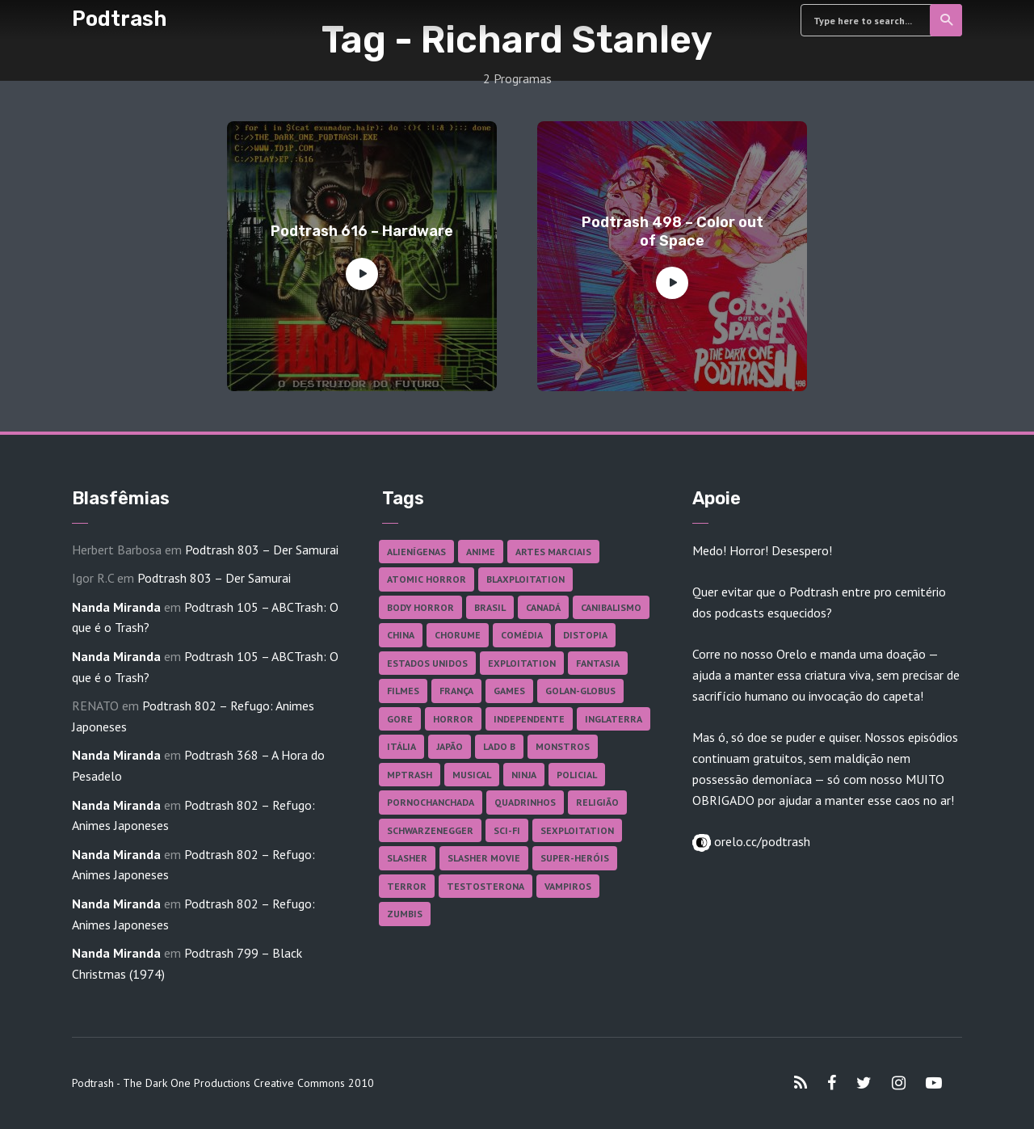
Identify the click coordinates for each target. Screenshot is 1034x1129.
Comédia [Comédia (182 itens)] (522, 635)
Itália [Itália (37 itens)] (401, 746)
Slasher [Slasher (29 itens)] (407, 858)
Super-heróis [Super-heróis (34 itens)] (574, 858)
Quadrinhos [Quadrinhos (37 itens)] (525, 802)
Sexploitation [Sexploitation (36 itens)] (577, 830)
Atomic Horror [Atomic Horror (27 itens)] (426, 579)
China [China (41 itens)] (400, 635)
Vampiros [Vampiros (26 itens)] (567, 886)
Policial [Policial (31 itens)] (577, 775)
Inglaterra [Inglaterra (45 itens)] (613, 719)
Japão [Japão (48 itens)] (449, 746)
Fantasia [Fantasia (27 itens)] (598, 663)
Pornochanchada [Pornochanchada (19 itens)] (430, 802)
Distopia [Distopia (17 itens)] (585, 635)
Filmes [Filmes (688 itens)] (403, 691)
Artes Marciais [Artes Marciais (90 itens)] (553, 552)
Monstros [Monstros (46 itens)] (563, 746)
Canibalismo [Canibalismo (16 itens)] (611, 607)
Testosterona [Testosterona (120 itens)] (485, 886)
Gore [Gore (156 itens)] (400, 719)
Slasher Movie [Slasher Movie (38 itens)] (484, 858)
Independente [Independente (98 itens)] (529, 719)
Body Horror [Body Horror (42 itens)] (420, 607)
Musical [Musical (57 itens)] (471, 775)
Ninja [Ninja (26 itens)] (523, 775)
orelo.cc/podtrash (760, 841)
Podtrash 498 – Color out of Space (672, 231)
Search (947, 20)
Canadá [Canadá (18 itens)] (543, 607)
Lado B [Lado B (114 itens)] (499, 746)
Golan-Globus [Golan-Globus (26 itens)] (580, 691)
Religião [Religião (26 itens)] (597, 802)
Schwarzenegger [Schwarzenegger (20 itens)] (430, 830)
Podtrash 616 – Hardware (362, 231)
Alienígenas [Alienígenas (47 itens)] (416, 552)
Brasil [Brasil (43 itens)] (490, 607)
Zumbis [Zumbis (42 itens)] (404, 914)
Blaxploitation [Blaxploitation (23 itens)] (525, 579)
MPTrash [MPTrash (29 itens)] (409, 775)
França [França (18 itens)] (456, 691)
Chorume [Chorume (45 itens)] (458, 635)
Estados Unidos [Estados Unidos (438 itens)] (427, 663)
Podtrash (119, 18)
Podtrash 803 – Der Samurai (261, 549)
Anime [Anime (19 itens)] (480, 552)
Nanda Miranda (116, 607)
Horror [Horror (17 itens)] (453, 719)
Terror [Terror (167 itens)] (407, 886)
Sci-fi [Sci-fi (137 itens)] (507, 830)
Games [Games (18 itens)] (509, 691)
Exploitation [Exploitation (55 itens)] (522, 663)
